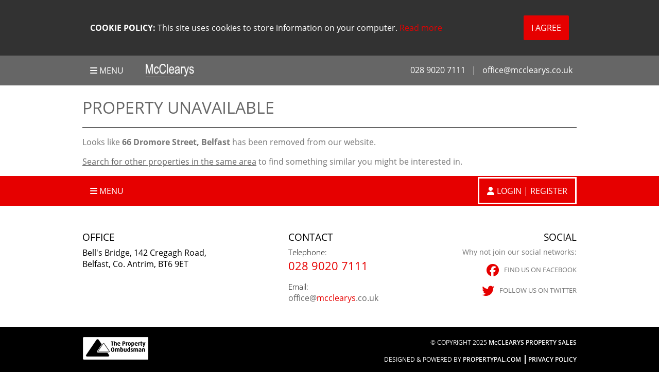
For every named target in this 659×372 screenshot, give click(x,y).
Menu (107, 70)
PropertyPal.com (492, 359)
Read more (421, 27)
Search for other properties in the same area (169, 161)
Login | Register (532, 191)
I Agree (546, 27)
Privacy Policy (552, 359)
